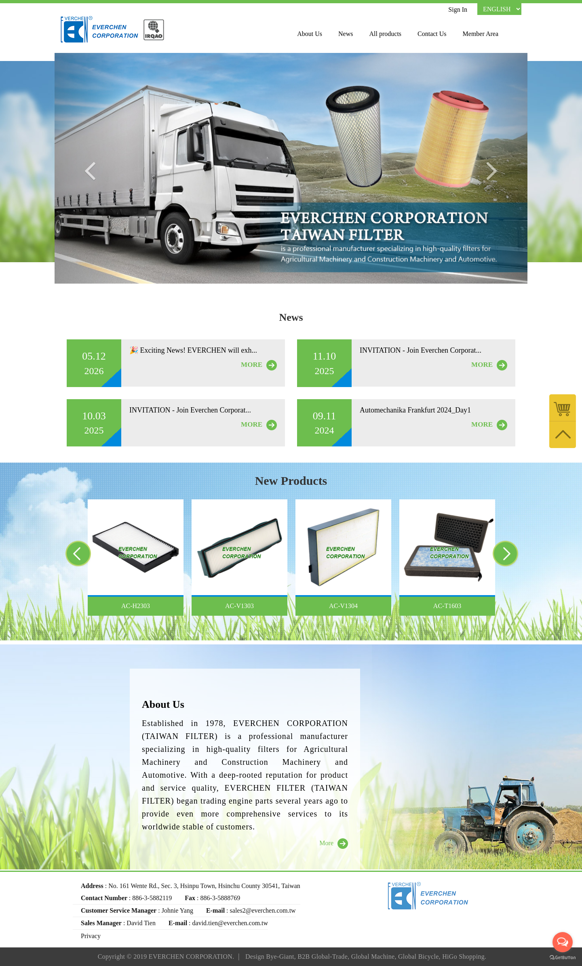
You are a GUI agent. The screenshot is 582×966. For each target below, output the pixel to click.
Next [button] (512, 555)
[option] (136, 557)
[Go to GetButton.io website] (563, 957)
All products (385, 33)
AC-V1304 (343, 605)
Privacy (91, 935)
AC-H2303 (135, 605)
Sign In (457, 9)
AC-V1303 (239, 605)
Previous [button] (68, 555)
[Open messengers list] (562, 942)
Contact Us (432, 33)
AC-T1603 (447, 605)
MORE (259, 365)
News (345, 33)
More (333, 843)
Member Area (480, 33)
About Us (309, 33)
